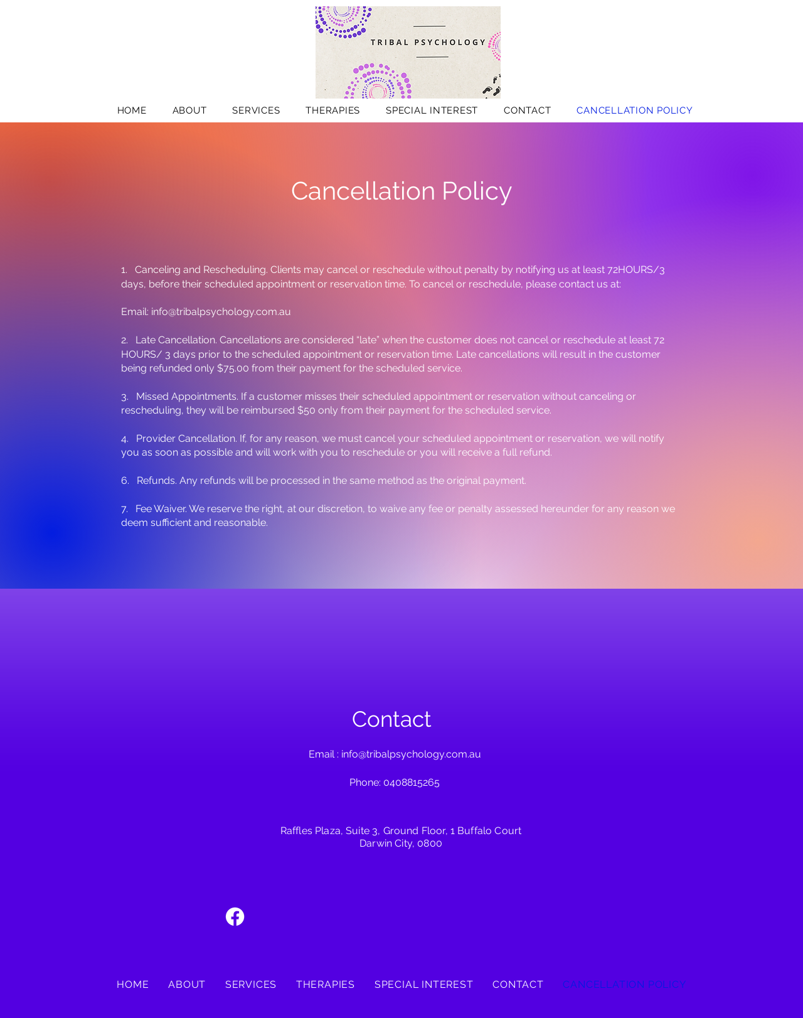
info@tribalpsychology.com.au (221, 312)
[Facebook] (235, 916)
